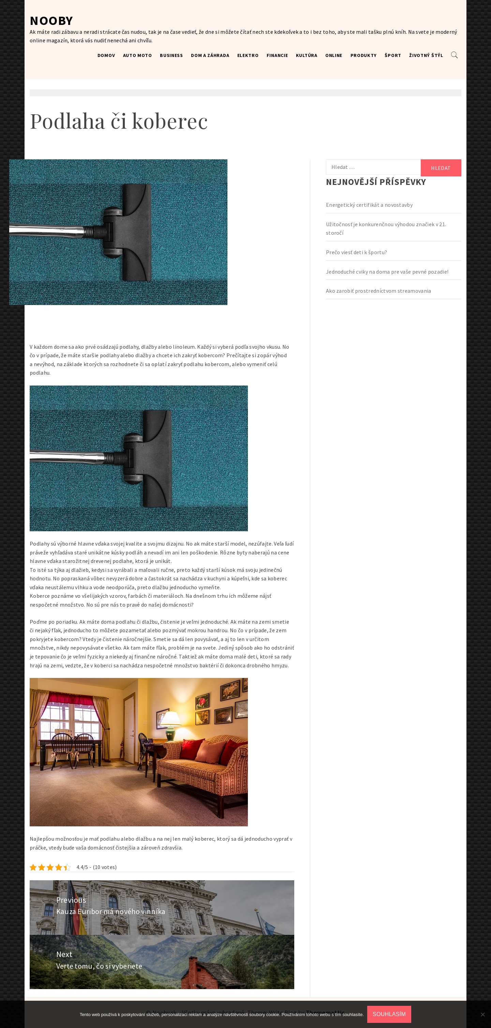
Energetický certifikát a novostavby (369, 204)
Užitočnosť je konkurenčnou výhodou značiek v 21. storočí (386, 228)
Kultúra (306, 55)
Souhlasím (389, 1014)
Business (171, 55)
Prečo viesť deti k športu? (356, 252)
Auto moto (137, 55)
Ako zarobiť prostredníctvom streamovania (378, 290)
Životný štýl (426, 55)
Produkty (364, 55)
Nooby (51, 20)
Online (333, 55)
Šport (393, 55)
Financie (277, 55)
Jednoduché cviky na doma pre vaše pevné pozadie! (387, 271)
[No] (482, 1014)
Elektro (248, 55)
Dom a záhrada (210, 55)
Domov (106, 55)
